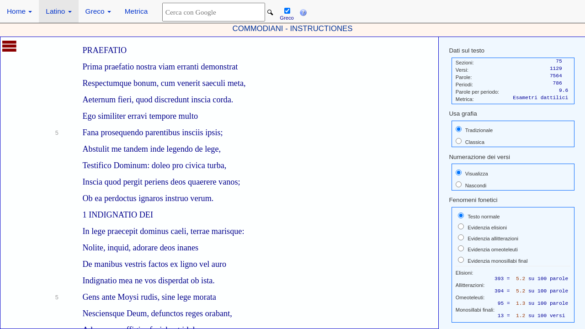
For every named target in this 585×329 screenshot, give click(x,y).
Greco (98, 11)
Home (19, 11)
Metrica (136, 11)
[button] (303, 11)
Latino (58, 11)
